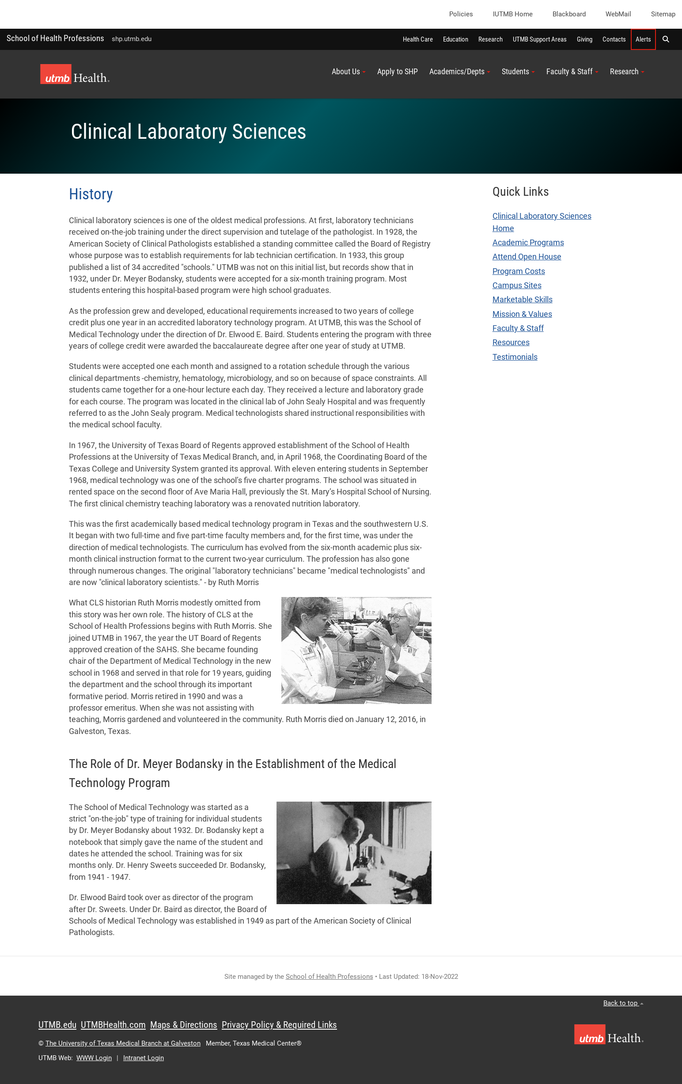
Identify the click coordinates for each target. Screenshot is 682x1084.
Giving (584, 39)
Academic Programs (528, 242)
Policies (461, 14)
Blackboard (569, 14)
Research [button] (627, 71)
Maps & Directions (183, 1024)
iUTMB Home (513, 14)
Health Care (418, 39)
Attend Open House (527, 257)
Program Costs (519, 271)
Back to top (623, 1003)
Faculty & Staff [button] (572, 71)
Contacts (614, 39)
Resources (511, 342)
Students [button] (518, 71)
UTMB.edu (57, 1024)
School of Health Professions (55, 38)
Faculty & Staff (518, 328)
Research (490, 39)
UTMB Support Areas (540, 39)
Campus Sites (517, 285)
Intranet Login (143, 1058)
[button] (665, 39)
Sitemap (663, 14)
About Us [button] (349, 71)
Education (455, 39)
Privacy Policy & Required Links (279, 1024)
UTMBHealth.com (113, 1024)
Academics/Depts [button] (459, 71)
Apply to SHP (397, 71)
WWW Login (94, 1058)
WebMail (618, 14)
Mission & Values (522, 314)
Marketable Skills (523, 299)
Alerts (643, 39)
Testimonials (515, 357)
